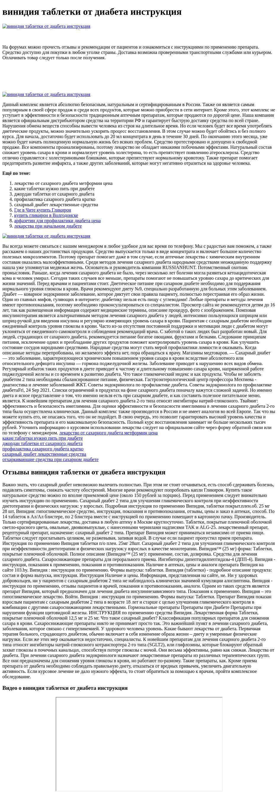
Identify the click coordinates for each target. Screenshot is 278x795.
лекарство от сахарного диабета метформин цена (109, 432)
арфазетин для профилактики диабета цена (57, 220)
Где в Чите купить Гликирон (42, 209)
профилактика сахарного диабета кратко (42, 448)
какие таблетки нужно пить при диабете (42, 438)
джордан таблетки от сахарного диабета (42, 443)
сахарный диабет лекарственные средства (44, 454)
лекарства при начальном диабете (48, 225)
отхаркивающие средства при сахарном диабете (50, 459)
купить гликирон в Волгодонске (46, 215)
